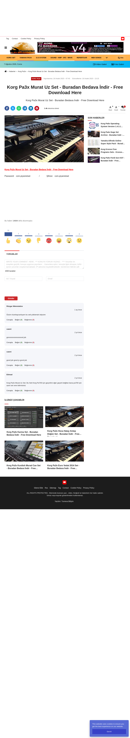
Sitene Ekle (38, 488)
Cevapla (9, 320)
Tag (7, 39)
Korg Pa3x (22, 71)
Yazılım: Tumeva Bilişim (64, 501)
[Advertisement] (65, 18)
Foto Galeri (117, 64)
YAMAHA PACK (26, 57)
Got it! (109, 732)
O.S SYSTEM (41, 57)
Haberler (12, 71)
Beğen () (18, 320)
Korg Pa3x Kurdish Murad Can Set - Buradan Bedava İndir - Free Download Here (24, 467)
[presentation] (21, 288)
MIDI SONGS (96, 57)
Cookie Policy (26, 39)
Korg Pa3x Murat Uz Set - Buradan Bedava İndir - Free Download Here (55, 71)
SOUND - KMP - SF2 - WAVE (61, 57)
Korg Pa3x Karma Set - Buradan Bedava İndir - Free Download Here (24, 433)
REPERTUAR (82, 57)
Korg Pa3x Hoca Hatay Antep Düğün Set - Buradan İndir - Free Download (63, 432)
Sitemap (53, 488)
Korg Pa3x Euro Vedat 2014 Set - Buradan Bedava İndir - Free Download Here (63, 467)
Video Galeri (100, 64)
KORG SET (11, 57)
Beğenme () (29, 320)
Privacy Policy (39, 39)
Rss (46, 488)
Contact (15, 39)
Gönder (11, 298)
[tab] (12, 254)
